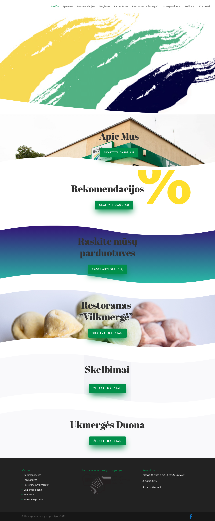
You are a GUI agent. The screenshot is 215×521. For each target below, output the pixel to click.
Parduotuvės (121, 6)
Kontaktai (204, 6)
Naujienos (104, 6)
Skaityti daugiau (119, 152)
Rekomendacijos (86, 6)
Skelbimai (190, 6)
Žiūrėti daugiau (107, 388)
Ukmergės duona (171, 6)
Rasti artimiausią (107, 269)
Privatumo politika (33, 499)
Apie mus (68, 6)
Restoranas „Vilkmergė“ (145, 6)
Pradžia (55, 6)
